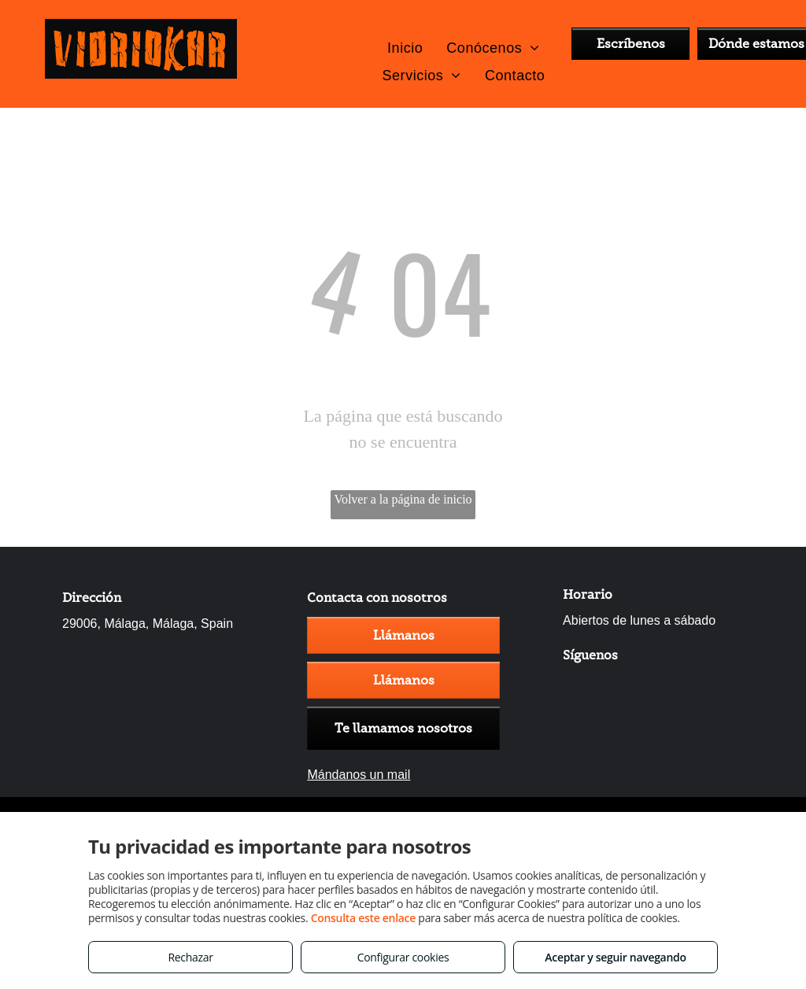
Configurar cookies (403, 957)
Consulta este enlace (363, 917)
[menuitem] (404, 47)
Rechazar (190, 957)
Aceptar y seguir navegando (615, 957)
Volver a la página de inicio (402, 499)
